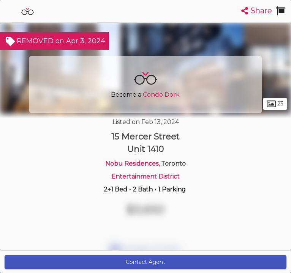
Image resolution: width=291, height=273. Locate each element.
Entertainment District (145, 176)
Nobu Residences (131, 163)
